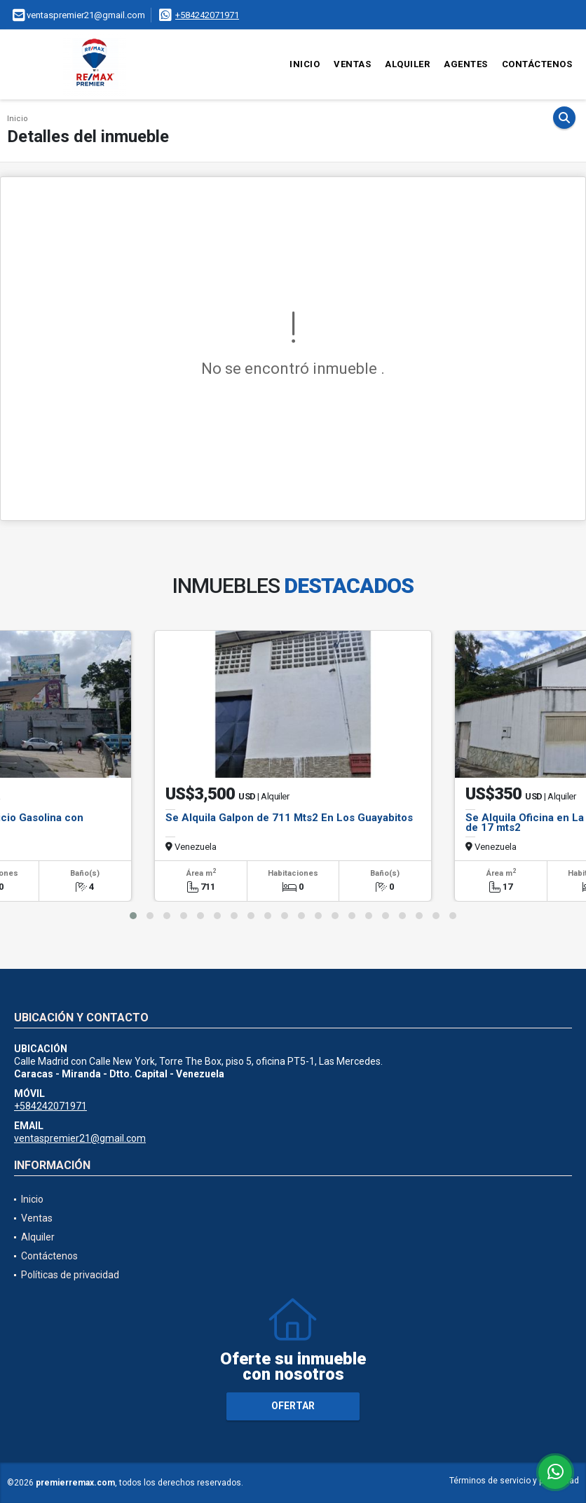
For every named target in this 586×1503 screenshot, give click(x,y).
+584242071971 (207, 15)
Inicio (304, 64)
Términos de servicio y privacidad (514, 1480)
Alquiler (407, 64)
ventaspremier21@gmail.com (80, 1138)
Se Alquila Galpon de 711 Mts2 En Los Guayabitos (289, 817)
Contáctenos (537, 64)
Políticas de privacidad (70, 1274)
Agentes (466, 64)
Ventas (352, 64)
